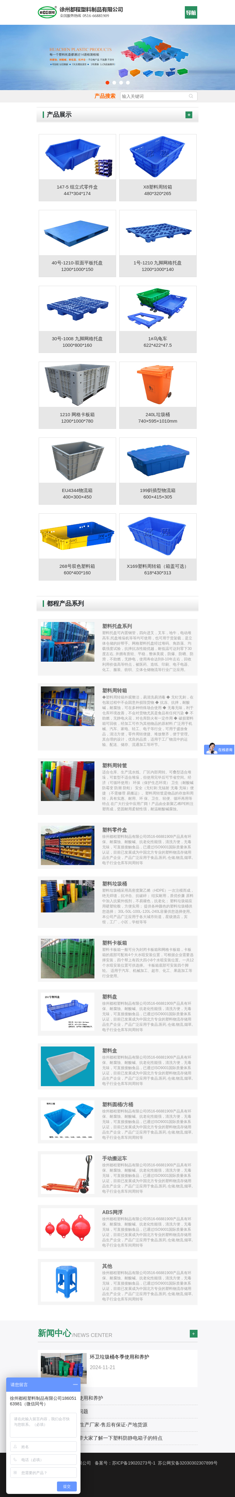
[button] (191, 12)
